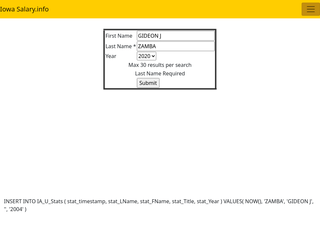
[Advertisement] (160, 136)
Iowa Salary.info (24, 9)
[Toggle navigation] (311, 9)
